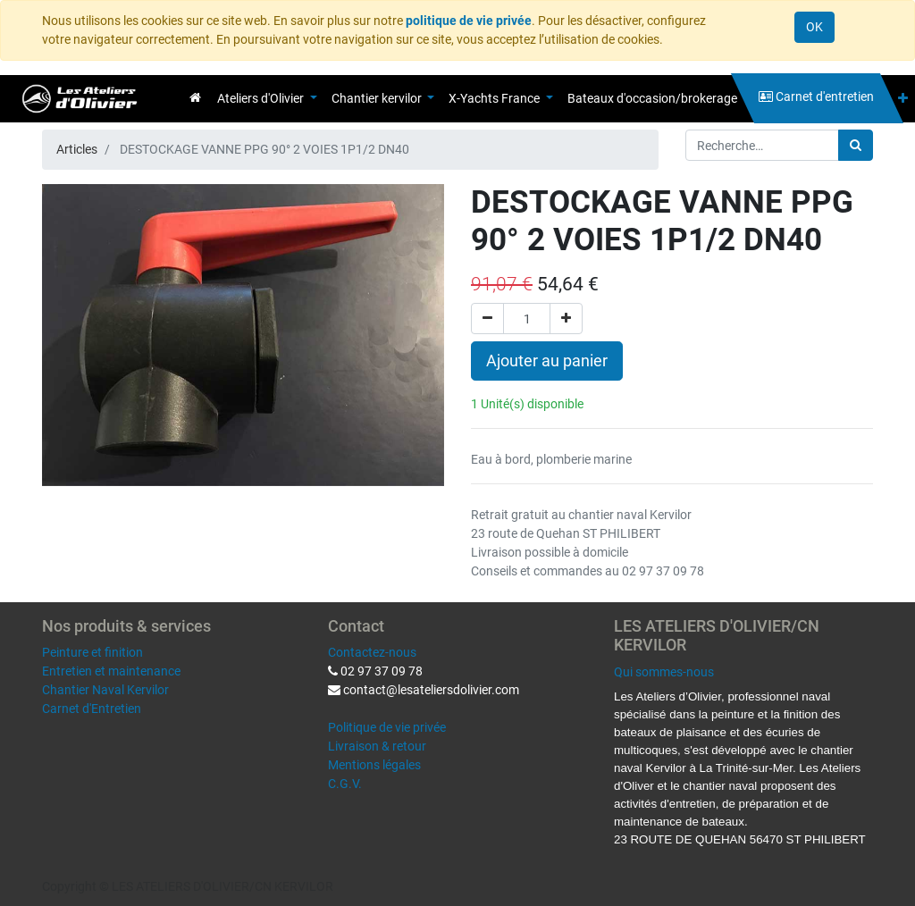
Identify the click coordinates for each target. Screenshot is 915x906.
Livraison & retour (377, 746)
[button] (903, 98)
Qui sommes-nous (664, 672)
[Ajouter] (566, 318)
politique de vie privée (469, 20)
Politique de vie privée (387, 727)
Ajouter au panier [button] (547, 361)
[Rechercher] (855, 145)
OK (814, 27)
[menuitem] (195, 97)
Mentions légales (374, 765)
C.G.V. (345, 783)
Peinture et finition (92, 652)
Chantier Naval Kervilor (105, 690)
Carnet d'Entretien (91, 708)
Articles (76, 149)
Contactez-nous (372, 652)
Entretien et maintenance (111, 671)
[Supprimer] (487, 318)
